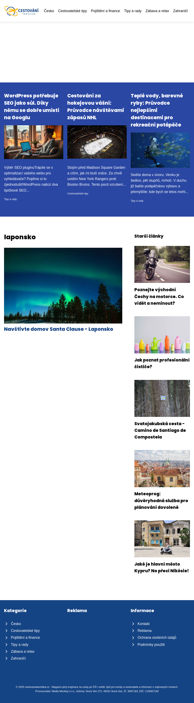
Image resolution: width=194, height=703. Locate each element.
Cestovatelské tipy (72, 11)
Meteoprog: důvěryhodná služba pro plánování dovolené (161, 500)
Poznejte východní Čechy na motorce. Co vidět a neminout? (159, 296)
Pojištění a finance (105, 11)
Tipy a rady (132, 11)
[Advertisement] (97, 52)
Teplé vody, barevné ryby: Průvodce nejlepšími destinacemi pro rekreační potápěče (157, 110)
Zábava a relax (157, 11)
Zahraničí (180, 11)
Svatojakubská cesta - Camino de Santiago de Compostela (160, 430)
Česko (49, 11)
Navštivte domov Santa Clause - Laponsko (58, 329)
